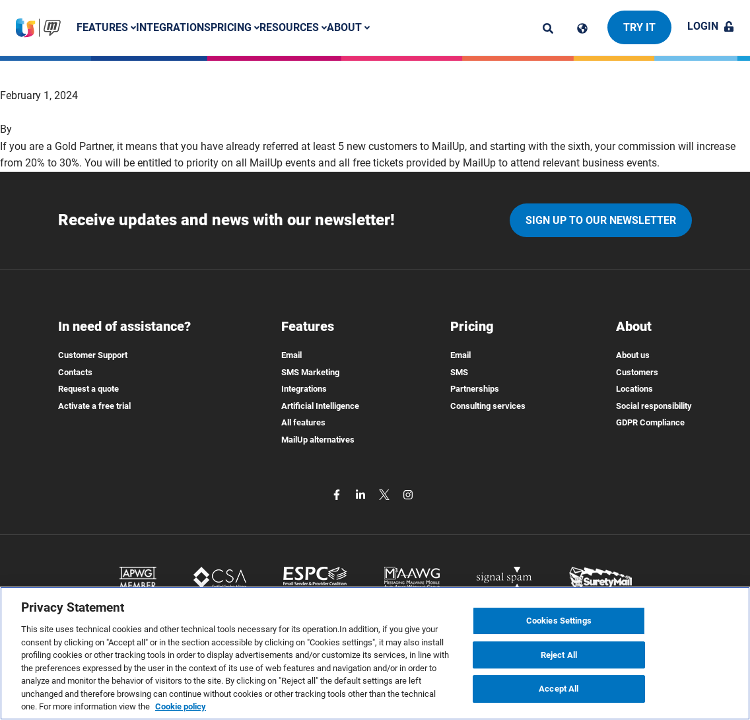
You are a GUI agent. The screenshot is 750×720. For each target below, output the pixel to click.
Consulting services (488, 406)
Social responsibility (654, 406)
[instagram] (408, 494)
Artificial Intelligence (320, 406)
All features (303, 422)
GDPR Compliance (650, 422)
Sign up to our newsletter (601, 220)
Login (710, 26)
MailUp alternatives (318, 440)
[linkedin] (361, 494)
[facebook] (338, 494)
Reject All (559, 655)
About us (633, 355)
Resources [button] (293, 27)
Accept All (558, 689)
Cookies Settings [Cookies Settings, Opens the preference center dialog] (559, 621)
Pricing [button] (235, 27)
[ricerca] (548, 28)
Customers (637, 372)
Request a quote (88, 389)
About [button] (348, 27)
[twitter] (385, 494)
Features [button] (106, 27)
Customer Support (92, 355)
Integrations (173, 27)
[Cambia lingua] (582, 28)
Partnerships (474, 389)
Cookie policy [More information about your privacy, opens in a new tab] (180, 706)
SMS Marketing (310, 372)
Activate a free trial (94, 406)
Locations (634, 389)
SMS (459, 372)
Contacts (75, 372)
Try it (639, 27)
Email (291, 355)
